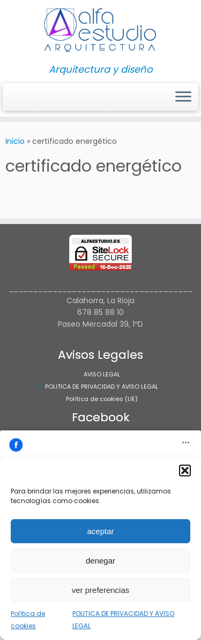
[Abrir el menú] (183, 97)
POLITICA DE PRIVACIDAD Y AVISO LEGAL (101, 386)
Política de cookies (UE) (102, 399)
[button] (185, 470)
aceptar (100, 531)
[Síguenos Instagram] (8, 100)
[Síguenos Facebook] (11, 100)
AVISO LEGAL (102, 374)
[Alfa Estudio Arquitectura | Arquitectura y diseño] (100, 32)
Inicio (15, 141)
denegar (100, 560)
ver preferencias (101, 590)
